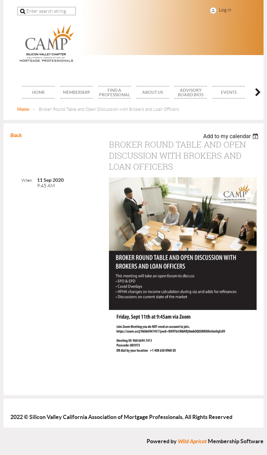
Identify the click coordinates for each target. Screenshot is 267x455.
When (26, 180)
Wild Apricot (192, 441)
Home (23, 109)
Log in (225, 9)
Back (16, 135)
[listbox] (231, 136)
